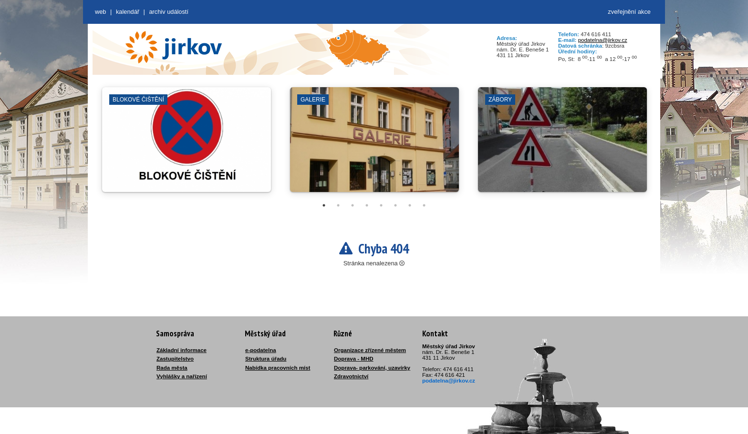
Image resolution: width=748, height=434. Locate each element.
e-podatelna (260, 350)
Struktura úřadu (265, 359)
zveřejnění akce (629, 11)
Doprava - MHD (354, 359)
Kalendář (127, 11)
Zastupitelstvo (175, 359)
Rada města (171, 368)
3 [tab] (352, 205)
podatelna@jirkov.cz (602, 40)
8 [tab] (424, 205)
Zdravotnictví (351, 376)
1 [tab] (324, 205)
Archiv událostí (168, 11)
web (100, 11)
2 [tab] (338, 205)
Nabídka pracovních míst (277, 368)
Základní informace (181, 350)
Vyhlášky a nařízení (181, 376)
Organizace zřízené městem (370, 350)
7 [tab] (410, 205)
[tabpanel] (186, 144)
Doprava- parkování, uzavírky (372, 368)
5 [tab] (381, 205)
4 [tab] (367, 205)
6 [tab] (395, 205)
